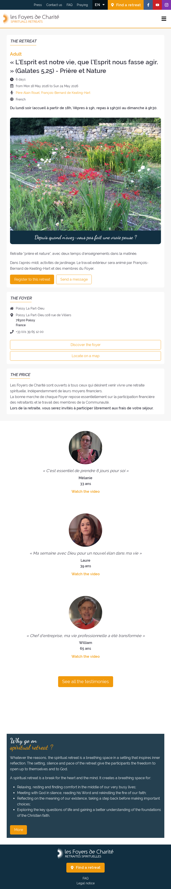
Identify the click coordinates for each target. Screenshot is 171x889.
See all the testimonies (85, 681)
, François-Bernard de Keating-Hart (65, 93)
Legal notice (86, 883)
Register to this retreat (32, 279)
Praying (82, 5)
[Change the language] (100, 4)
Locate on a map (86, 356)
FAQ (69, 5)
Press (38, 5)
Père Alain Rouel (28, 93)
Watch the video (85, 491)
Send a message (74, 279)
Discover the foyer (86, 345)
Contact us (54, 5)
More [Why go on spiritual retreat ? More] (18, 830)
